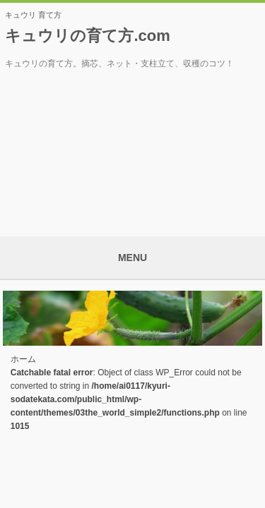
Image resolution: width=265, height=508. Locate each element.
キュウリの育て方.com (87, 35)
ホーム (23, 359)
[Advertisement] (133, 148)
